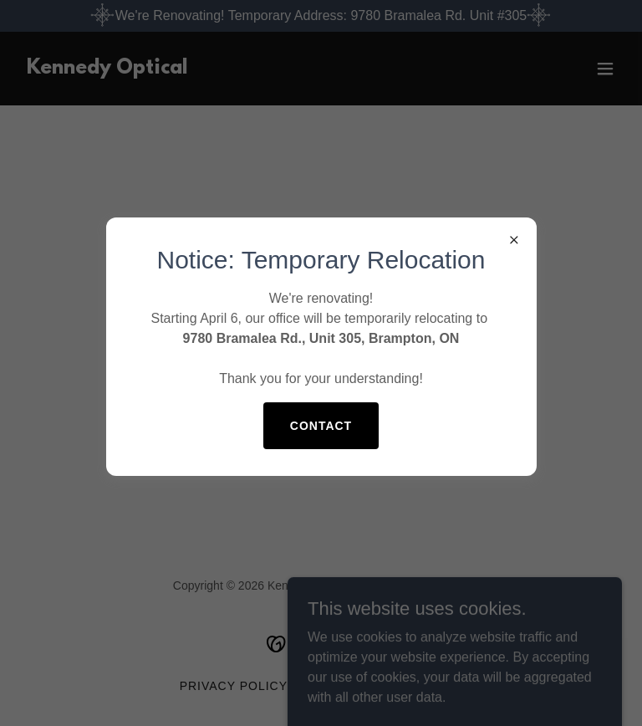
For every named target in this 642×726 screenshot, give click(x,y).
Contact (321, 425)
